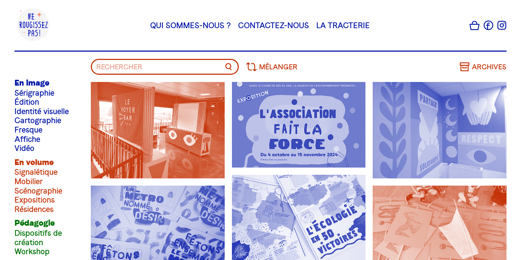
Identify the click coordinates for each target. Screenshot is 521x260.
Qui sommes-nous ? (190, 25)
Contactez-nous (273, 25)
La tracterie (343, 25)
